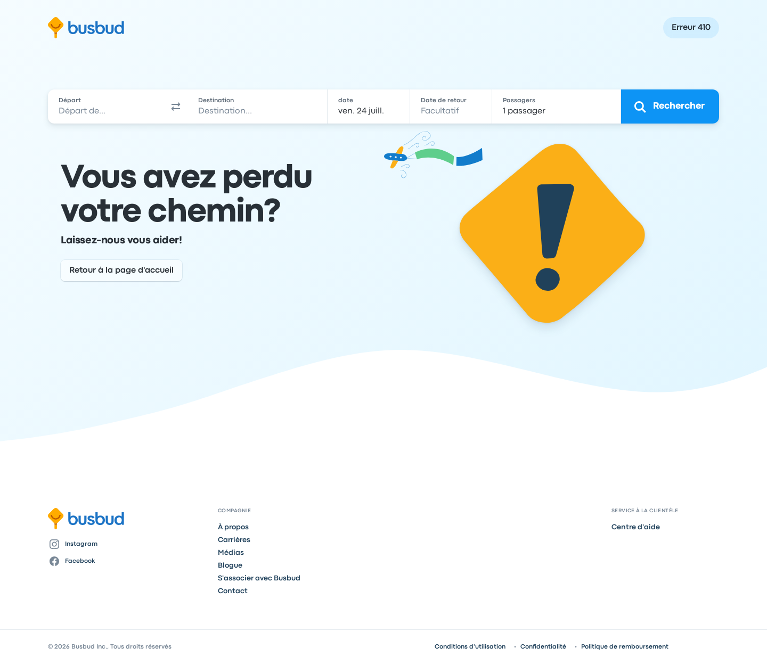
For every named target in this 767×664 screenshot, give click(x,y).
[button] (175, 106)
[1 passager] (556, 106)
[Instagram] (128, 544)
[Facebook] (128, 561)
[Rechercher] (670, 106)
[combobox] (106, 106)
